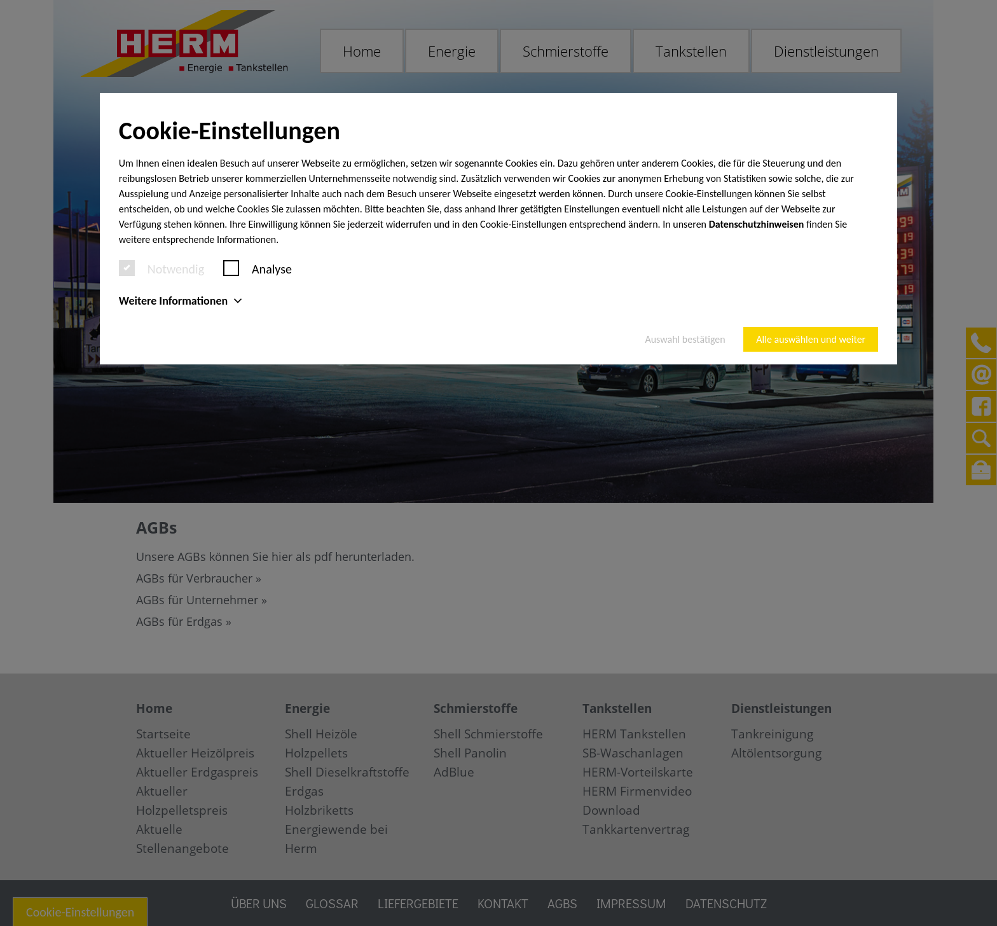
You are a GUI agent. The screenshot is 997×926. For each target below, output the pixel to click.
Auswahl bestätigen (685, 339)
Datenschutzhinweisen (756, 224)
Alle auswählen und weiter (810, 339)
